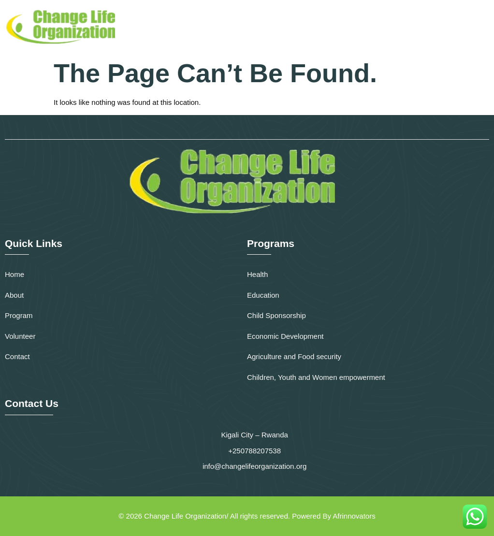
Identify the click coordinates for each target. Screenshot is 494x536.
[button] (481, 27)
